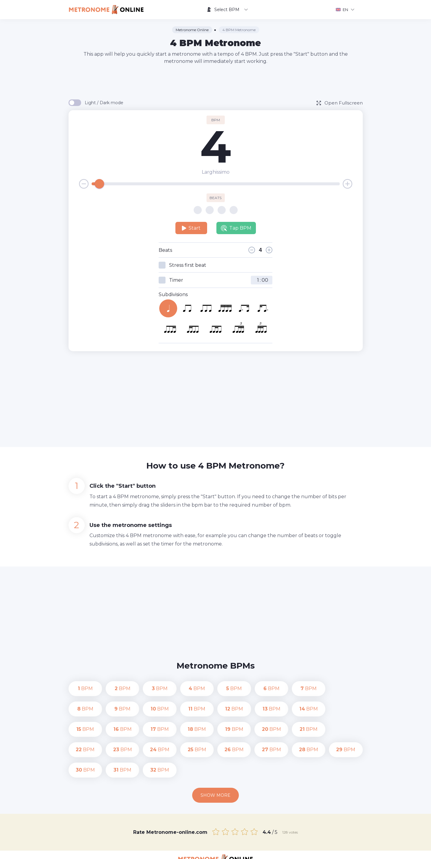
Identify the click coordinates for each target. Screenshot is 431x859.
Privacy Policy (269, 850)
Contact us (237, 850)
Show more (215, 775)
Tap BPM (236, 228)
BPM (85, 688)
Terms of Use (303, 850)
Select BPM (227, 9)
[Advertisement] (215, 81)
